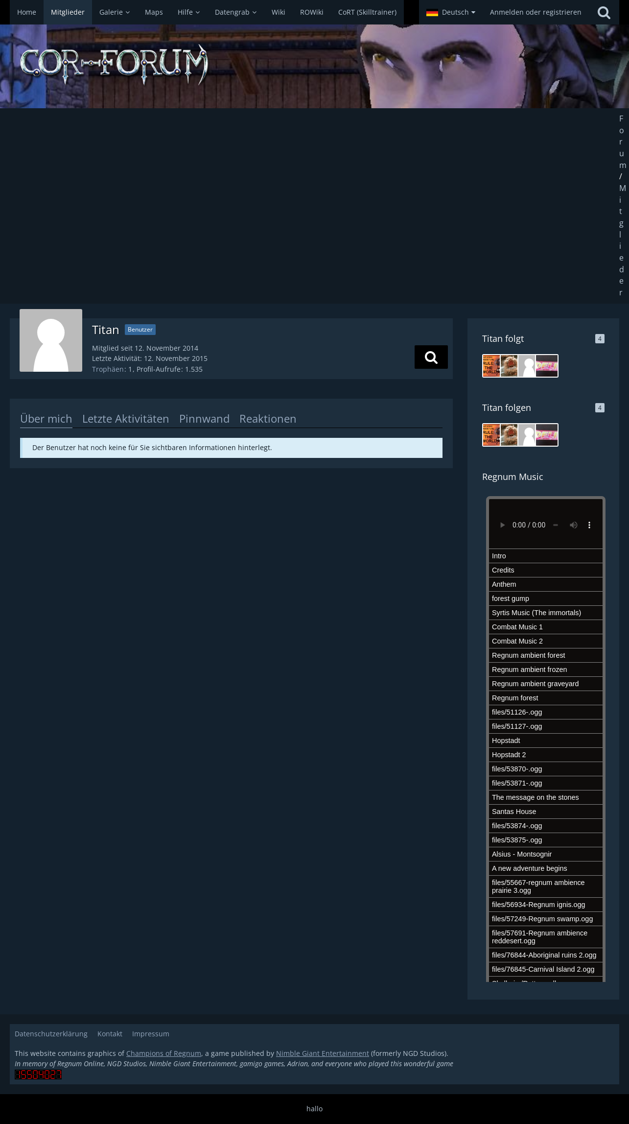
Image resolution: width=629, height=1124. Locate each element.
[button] (451, 12)
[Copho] (511, 366)
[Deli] (547, 366)
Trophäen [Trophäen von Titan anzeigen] (108, 369)
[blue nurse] (529, 366)
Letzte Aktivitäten (125, 418)
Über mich (46, 418)
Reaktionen (268, 418)
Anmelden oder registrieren (536, 12)
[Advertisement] (314, 205)
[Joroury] (494, 366)
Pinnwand (204, 418)
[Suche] (604, 12)
